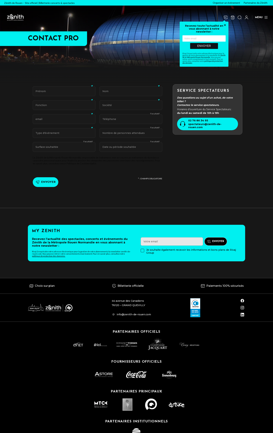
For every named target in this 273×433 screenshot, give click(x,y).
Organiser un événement (226, 2)
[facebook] (242, 300)
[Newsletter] (225, 17)
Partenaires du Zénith (255, 2)
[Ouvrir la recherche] (239, 17)
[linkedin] (242, 314)
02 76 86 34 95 (198, 120)
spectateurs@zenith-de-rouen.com (204, 126)
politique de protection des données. (48, 256)
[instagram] (242, 307)
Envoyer (204, 45)
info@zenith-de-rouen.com (134, 314)
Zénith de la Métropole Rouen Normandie (203, 56)
